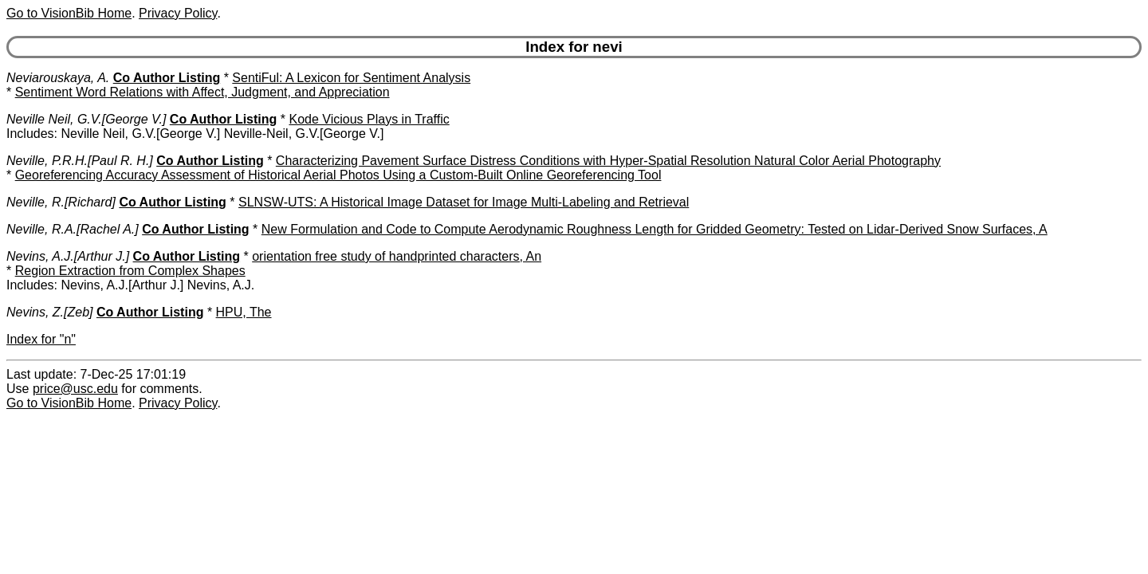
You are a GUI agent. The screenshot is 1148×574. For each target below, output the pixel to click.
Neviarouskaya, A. (57, 78)
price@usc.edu (75, 388)
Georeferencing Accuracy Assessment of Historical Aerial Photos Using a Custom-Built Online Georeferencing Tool (338, 175)
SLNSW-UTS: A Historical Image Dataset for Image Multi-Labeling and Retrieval (463, 202)
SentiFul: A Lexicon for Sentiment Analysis (351, 78)
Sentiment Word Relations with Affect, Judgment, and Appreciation (202, 92)
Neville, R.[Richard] (61, 202)
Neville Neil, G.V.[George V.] (86, 119)
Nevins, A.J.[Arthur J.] (67, 256)
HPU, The (244, 312)
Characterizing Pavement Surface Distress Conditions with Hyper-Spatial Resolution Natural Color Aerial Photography (608, 160)
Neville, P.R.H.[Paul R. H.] (79, 160)
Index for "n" (41, 339)
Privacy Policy (178, 13)
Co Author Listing (167, 78)
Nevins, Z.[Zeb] (49, 312)
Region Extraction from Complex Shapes (130, 270)
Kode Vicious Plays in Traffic (369, 119)
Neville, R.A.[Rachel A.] (72, 229)
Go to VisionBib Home (69, 13)
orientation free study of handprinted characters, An (396, 256)
